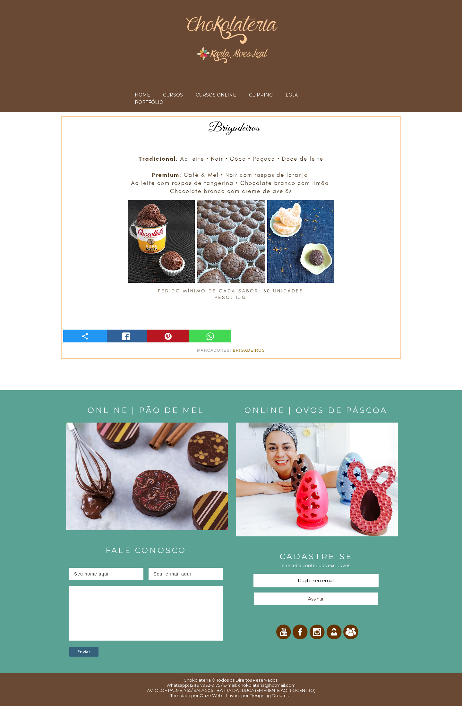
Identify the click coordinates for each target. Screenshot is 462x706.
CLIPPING (261, 95)
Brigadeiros (249, 350)
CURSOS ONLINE (216, 95)
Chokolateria (197, 680)
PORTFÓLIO (149, 102)
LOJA (292, 95)
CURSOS (173, 95)
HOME (142, 95)
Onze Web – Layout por (224, 695)
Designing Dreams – (270, 695)
